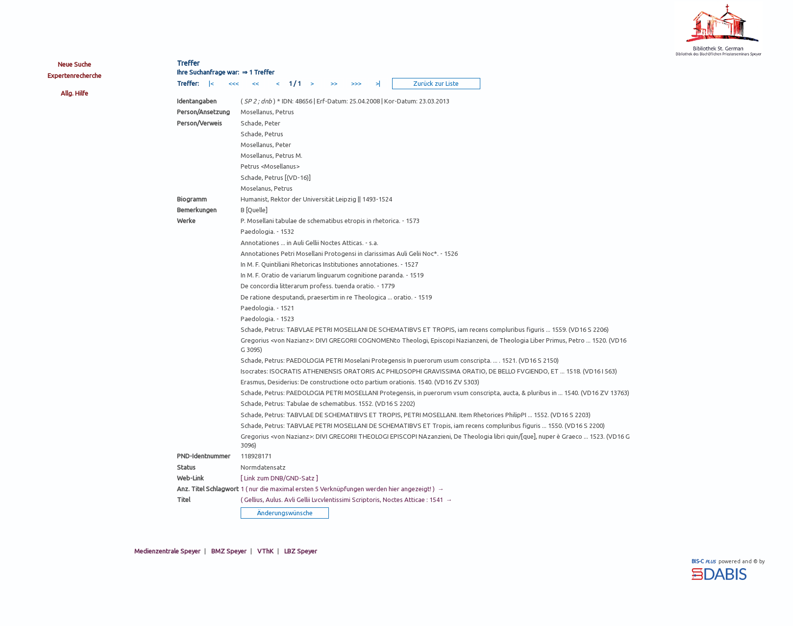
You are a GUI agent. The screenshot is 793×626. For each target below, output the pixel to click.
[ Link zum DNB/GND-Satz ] (279, 478)
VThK (265, 551)
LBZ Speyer (300, 551)
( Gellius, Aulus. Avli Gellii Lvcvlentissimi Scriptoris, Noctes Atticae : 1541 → (346, 499)
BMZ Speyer (229, 551)
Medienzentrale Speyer (167, 551)
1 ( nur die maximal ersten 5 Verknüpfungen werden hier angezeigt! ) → (342, 488)
